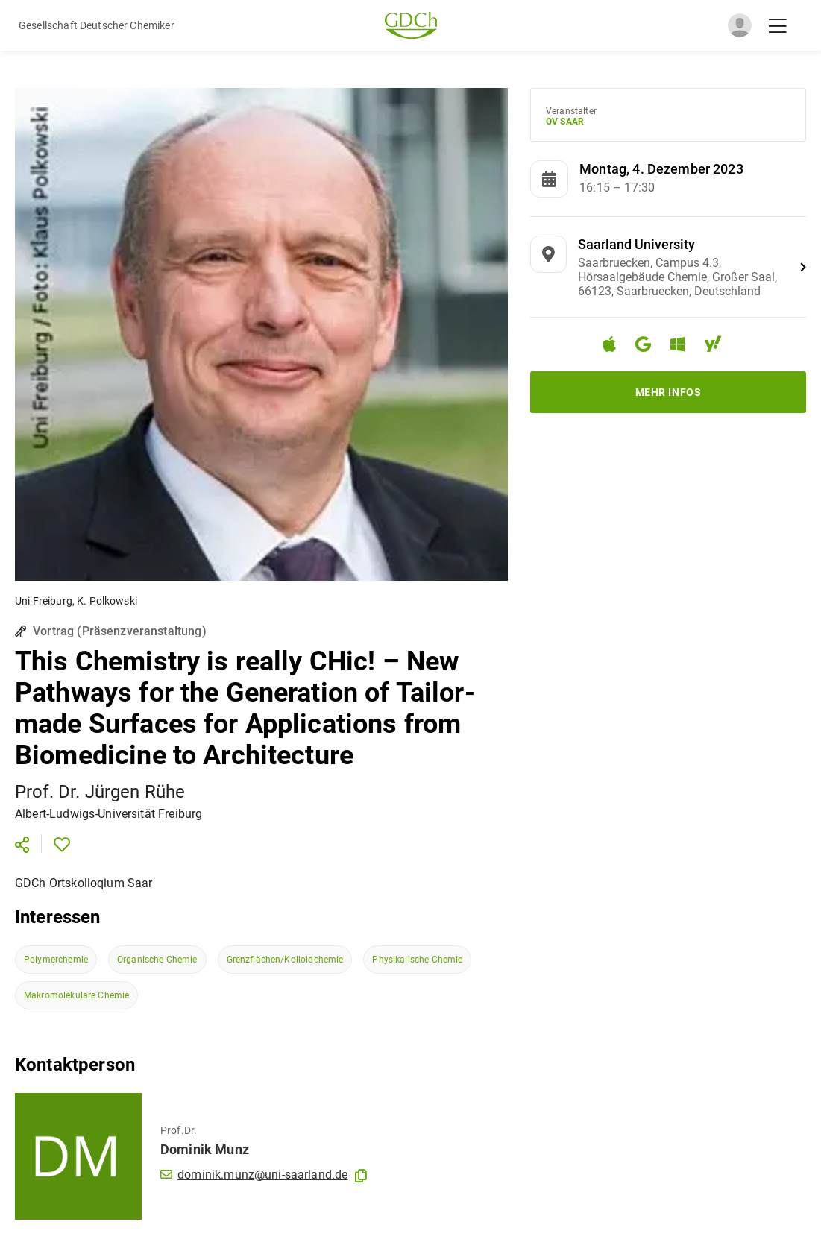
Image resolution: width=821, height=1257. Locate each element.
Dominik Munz (204, 1149)
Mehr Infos (668, 392)
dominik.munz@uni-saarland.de (253, 1175)
